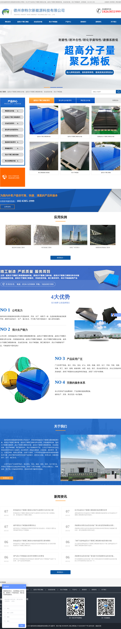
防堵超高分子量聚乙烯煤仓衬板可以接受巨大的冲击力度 (33, 510)
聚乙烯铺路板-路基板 (44, 172)
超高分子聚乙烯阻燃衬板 (44, 136)
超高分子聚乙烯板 (23, 22)
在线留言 (107, 2)
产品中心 (68, 22)
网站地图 (118, 2)
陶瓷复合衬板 (85, 100)
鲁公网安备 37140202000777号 (79, 626)
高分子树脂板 (53, 22)
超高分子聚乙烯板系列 (42, 100)
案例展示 (83, 22)
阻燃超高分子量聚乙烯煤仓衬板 (105, 136)
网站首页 (8, 22)
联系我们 (112, 2)
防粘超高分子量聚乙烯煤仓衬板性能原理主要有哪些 (31, 541)
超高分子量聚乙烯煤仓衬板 (15, 92)
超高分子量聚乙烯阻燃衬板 (34, 92)
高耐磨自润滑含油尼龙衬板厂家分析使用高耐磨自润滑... (95, 525)
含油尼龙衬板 (38, 22)
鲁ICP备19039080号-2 (62, 626)
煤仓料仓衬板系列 (65, 100)
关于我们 (103, 589)
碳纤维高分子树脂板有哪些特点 (24, 525)
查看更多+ (115, 100)
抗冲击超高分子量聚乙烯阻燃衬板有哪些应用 (91, 510)
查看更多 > (60, 258)
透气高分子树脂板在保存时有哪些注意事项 (28, 556)
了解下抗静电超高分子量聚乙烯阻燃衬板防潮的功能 (93, 541)
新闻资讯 (98, 22)
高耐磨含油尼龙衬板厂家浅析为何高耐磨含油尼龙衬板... (95, 556)
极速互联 (98, 626)
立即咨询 (7, 207)
